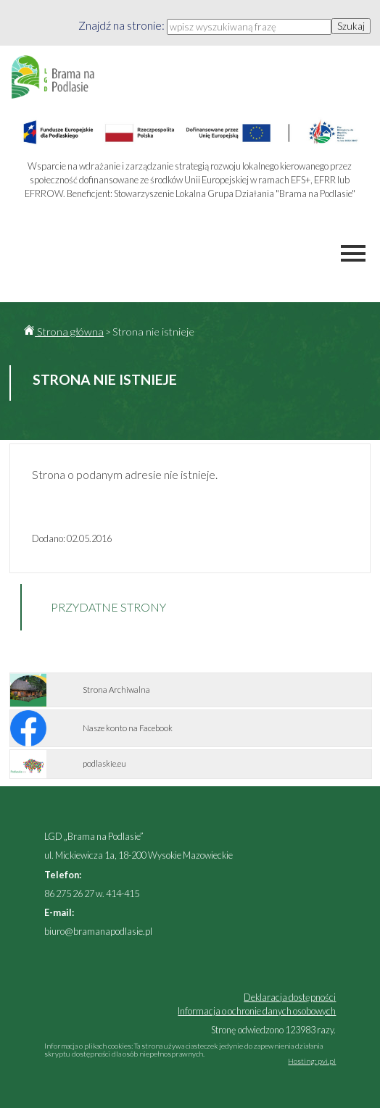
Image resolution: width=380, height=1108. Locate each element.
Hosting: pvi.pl (312, 1061)
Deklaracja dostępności (290, 997)
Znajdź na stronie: (122, 25)
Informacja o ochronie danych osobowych (257, 1011)
